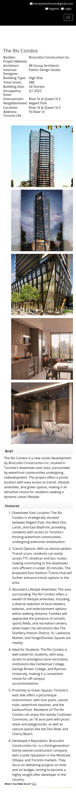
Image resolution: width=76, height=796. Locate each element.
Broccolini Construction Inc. (49, 57)
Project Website (15, 61)
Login (69, 8)
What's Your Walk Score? (20, 784)
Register (54, 8)
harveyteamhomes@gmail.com (53, 3)
